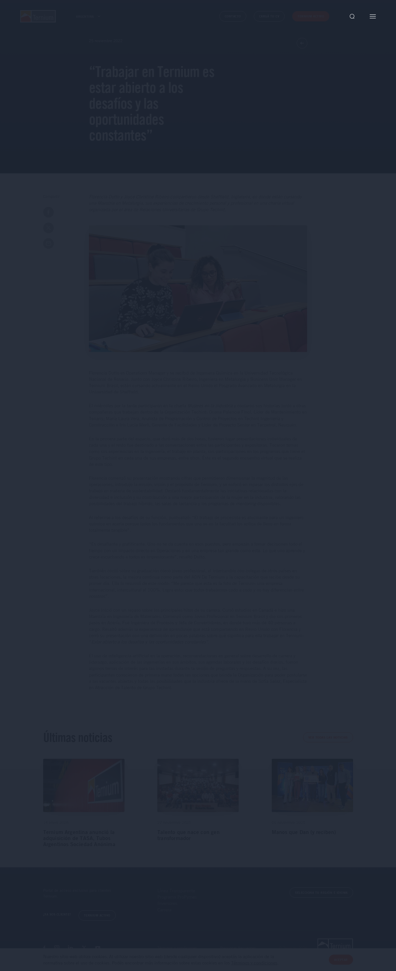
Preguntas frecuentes (238, 948)
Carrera (164, 909)
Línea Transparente (176, 890)
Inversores (167, 903)
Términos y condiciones (177, 948)
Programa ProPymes (177, 897)
